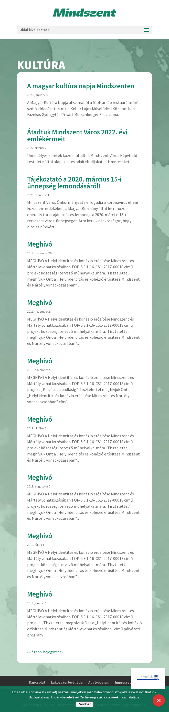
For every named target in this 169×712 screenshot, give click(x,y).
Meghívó (39, 244)
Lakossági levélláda (67, 682)
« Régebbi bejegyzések (45, 652)
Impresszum (125, 682)
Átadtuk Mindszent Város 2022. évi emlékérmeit (77, 135)
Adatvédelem (98, 682)
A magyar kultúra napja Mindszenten (80, 85)
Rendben (84, 704)
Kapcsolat (37, 682)
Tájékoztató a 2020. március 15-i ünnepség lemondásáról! (74, 182)
